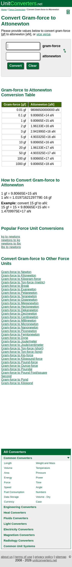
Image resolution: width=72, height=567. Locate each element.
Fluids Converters (16, 518)
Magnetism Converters (19, 535)
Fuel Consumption (14, 492)
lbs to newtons (11, 247)
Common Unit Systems (19, 546)
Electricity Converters (18, 529)
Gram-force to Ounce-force (19, 365)
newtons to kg (10, 240)
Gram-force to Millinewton (18, 320)
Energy (8, 477)
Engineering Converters (20, 507)
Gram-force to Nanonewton (19, 327)
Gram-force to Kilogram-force (21, 279)
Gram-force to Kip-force (17, 355)
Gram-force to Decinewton (19, 313)
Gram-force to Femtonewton (20, 334)
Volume (8, 467)
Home (4, 9)
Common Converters (18, 458)
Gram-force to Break (15, 285)
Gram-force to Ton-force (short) (22, 348)
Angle (39, 487)
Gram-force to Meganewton (20, 303)
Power (39, 477)
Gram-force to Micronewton (19, 324)
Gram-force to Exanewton (18, 289)
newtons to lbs (11, 243)
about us (7, 557)
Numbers (41, 492)
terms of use (23, 557)
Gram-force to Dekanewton (19, 310)
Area (6, 472)
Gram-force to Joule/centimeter (22, 344)
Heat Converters (15, 512)
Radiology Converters (19, 540)
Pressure (41, 472)
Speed (7, 487)
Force (7, 482)
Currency (9, 501)
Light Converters (15, 523)
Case (39, 501)
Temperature (43, 467)
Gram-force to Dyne (14, 338)
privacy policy (44, 557)
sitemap (60, 557)
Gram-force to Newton (16, 272)
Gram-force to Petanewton (19, 292)
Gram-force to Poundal (16, 369)
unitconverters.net (44, 560)
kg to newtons (10, 236)
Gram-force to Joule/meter (19, 341)
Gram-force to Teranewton (19, 296)
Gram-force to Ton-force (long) (21, 351)
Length (8, 463)
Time (38, 482)
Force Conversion (17, 9)
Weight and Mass (45, 463)
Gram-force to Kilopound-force (21, 358)
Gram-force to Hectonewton (20, 306)
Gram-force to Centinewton (19, 317)
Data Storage (11, 496)
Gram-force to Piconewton (19, 331)
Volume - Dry (43, 496)
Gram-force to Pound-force (19, 362)
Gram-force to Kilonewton (18, 275)
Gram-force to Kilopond (17, 383)
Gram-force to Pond (14, 379)
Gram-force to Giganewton (19, 299)
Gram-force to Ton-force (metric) (23, 282)
